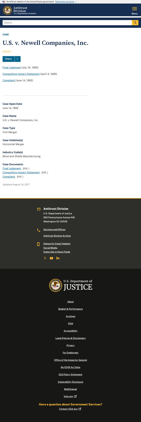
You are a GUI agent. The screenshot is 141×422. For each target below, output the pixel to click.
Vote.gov (70, 396)
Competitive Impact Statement (21, 74)
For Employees (70, 352)
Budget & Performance (70, 309)
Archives (70, 316)
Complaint (9, 80)
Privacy (71, 345)
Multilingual (70, 389)
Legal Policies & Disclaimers (70, 338)
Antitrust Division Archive (57, 236)
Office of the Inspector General (70, 360)
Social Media (50, 248)
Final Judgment (12, 67)
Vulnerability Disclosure (70, 382)
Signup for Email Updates (56, 243)
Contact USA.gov (70, 409)
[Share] (12, 59)
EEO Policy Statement (70, 374)
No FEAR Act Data (70, 367)
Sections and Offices (54, 229)
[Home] (20, 14)
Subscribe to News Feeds (56, 252)
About (70, 301)
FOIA (70, 323)
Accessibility (70, 331)
